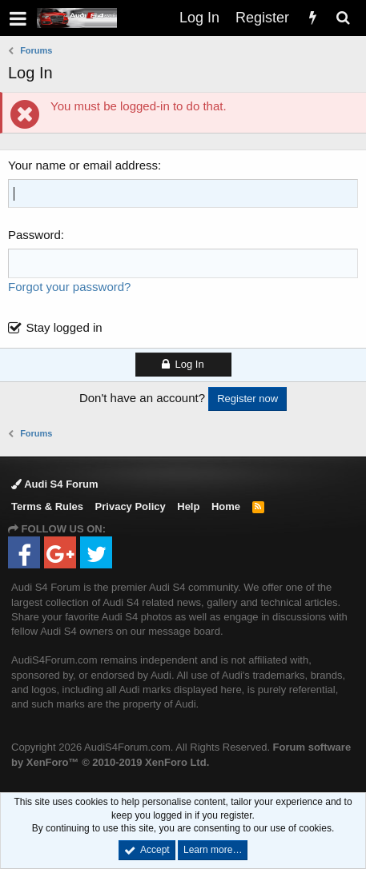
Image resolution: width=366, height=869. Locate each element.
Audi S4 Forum (55, 484)
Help (188, 506)
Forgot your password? (69, 286)
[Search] (343, 18)
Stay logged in (64, 327)
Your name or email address (83, 165)
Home (225, 506)
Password (34, 234)
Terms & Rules (47, 506)
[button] (18, 18)
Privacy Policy (130, 506)
